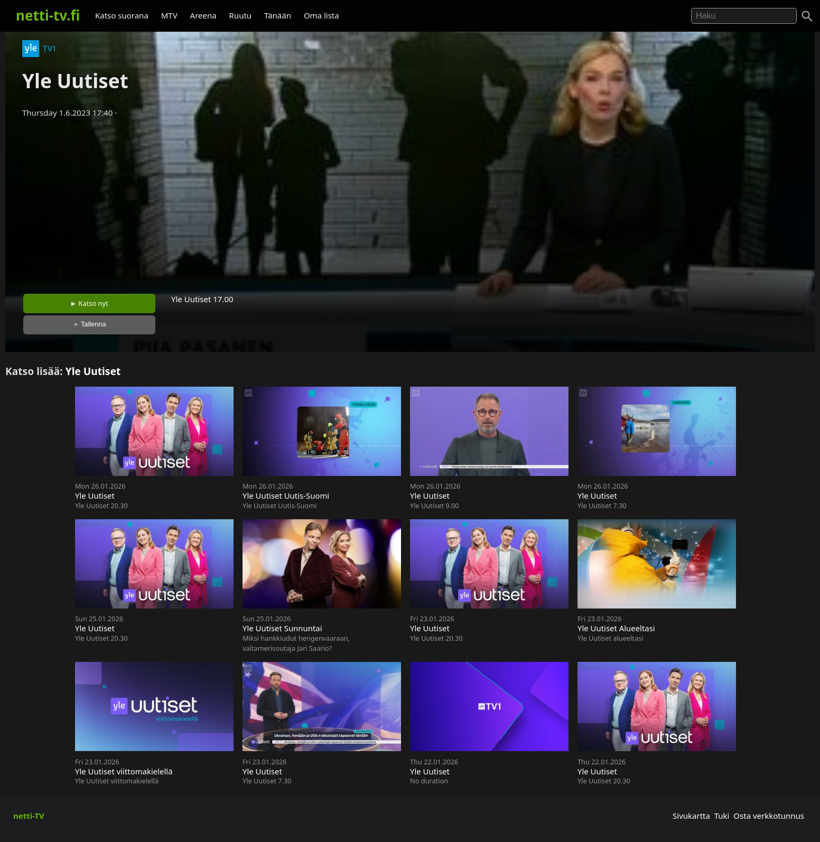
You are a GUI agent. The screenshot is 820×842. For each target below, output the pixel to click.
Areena (203, 15)
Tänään (277, 15)
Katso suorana (121, 15)
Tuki (722, 815)
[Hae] (744, 16)
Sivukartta (691, 815)
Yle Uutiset (93, 371)
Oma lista (321, 15)
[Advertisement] (410, 202)
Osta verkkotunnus (768, 815)
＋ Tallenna (89, 324)
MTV (169, 15)
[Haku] (807, 16)
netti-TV (28, 815)
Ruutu (240, 15)
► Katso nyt (89, 303)
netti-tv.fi (48, 15)
